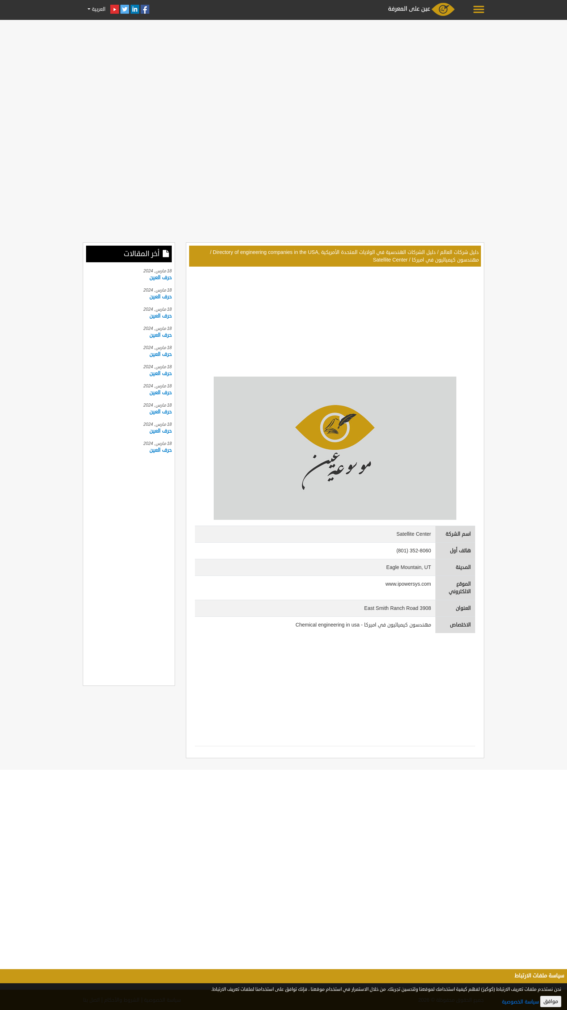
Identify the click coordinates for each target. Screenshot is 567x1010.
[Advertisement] (283, 73)
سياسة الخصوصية (520, 1001)
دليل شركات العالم (459, 252)
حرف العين (160, 277)
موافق (550, 1001)
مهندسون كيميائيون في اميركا (445, 259)
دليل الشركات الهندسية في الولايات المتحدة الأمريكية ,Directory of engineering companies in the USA (324, 252)
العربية (98, 9)
